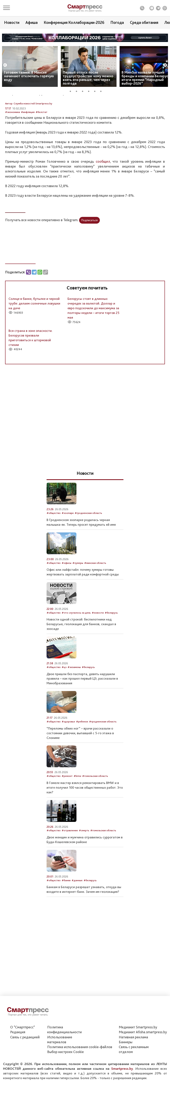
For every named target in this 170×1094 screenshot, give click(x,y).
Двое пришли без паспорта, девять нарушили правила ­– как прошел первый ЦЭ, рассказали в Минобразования (82, 700)
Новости (11, 22)
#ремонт (67, 797)
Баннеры (125, 1064)
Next (165, 65)
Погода (117, 22)
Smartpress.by (122, 1090)
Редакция (17, 1054)
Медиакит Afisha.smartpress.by (143, 1054)
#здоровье (68, 743)
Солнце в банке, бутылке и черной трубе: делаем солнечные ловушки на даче (34, 325)
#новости (98, 634)
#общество (54, 535)
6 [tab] (102, 91)
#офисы (66, 584)
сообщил (103, 183)
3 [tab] (84, 91)
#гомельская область (95, 797)
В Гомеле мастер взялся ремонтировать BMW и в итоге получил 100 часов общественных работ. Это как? (85, 809)
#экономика (12, 134)
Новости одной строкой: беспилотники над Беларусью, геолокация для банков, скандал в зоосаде (81, 646)
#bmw (77, 797)
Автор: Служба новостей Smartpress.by (28, 125)
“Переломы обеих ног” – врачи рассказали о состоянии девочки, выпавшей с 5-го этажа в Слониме (80, 755)
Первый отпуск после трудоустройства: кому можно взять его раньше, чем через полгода (88, 77)
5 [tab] (96, 91)
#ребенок (82, 743)
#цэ (64, 688)
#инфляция (28, 134)
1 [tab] (72, 91)
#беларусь (111, 634)
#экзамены (74, 688)
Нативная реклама (133, 1059)
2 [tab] (78, 91)
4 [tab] (90, 91)
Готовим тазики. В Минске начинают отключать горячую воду (29, 76)
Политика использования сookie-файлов (79, 1069)
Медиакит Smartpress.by (138, 1049)
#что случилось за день (76, 634)
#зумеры (77, 584)
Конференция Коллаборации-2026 (74, 22)
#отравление (70, 852)
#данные (77, 902)
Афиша (31, 22)
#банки (66, 902)
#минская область (95, 584)
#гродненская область (88, 535)
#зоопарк (68, 535)
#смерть (84, 852)
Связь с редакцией (25, 1059)
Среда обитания (144, 22)
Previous (5, 65)
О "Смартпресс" (22, 1049)
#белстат (41, 134)
